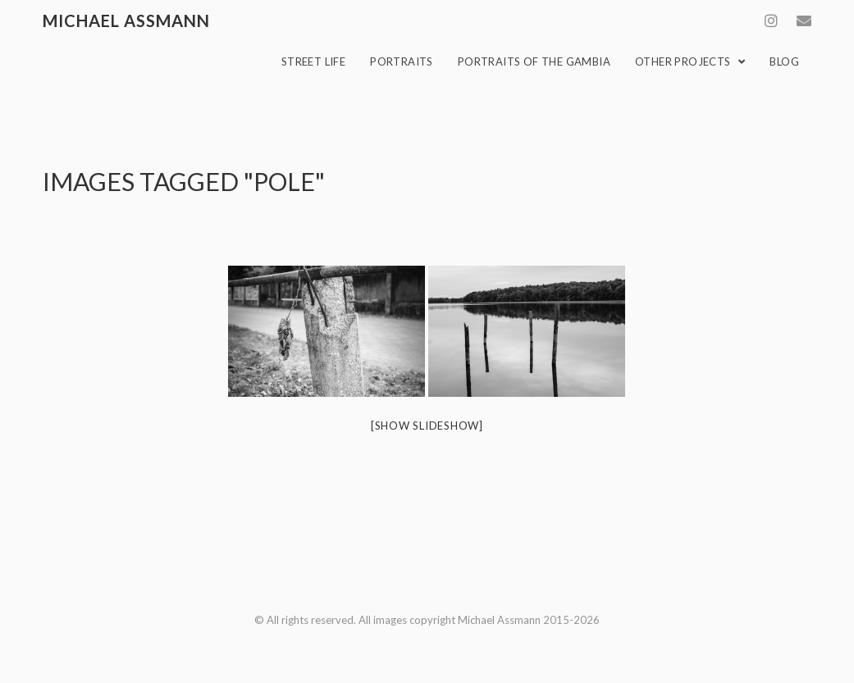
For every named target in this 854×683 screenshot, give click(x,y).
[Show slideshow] (427, 425)
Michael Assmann (126, 20)
